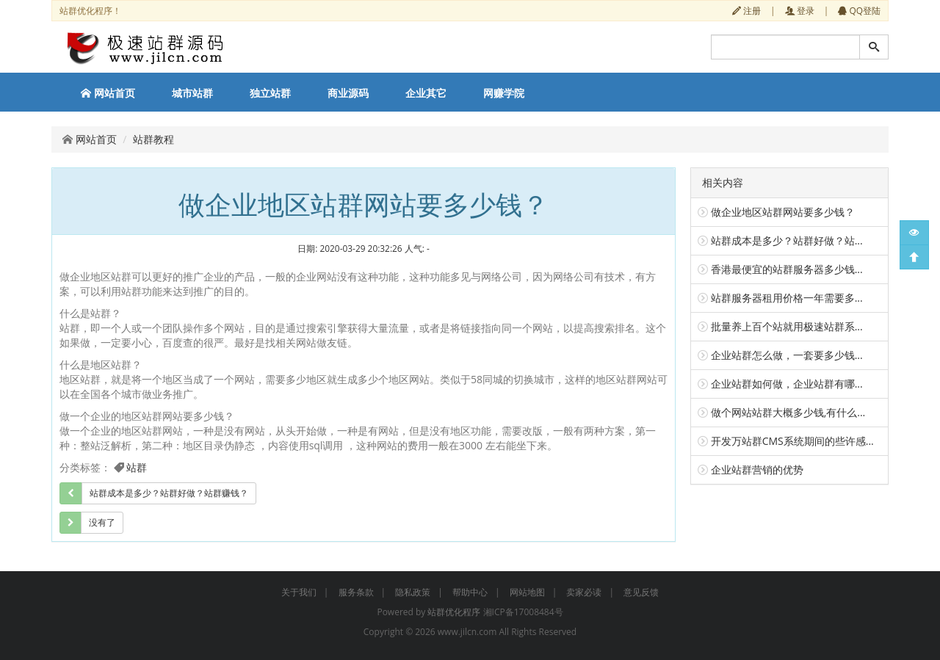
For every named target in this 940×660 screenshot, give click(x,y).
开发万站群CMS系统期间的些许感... (792, 441)
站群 (136, 467)
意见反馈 (641, 592)
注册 (746, 10)
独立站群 (270, 93)
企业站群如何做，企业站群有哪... (787, 384)
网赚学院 (503, 93)
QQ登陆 (859, 10)
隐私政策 (412, 592)
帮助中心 (470, 592)
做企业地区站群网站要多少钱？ (783, 212)
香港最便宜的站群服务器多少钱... (787, 269)
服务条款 (356, 592)
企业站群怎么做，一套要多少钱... (787, 355)
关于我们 (299, 592)
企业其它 (425, 93)
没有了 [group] (102, 522)
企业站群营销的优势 (757, 469)
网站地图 (527, 592)
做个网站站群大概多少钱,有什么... (788, 412)
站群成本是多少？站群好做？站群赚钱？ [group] (169, 493)
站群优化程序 (453, 612)
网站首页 (108, 93)
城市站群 (192, 93)
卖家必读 (583, 592)
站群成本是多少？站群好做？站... (787, 240)
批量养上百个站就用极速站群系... (787, 326)
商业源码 (348, 93)
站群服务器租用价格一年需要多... (787, 298)
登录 (799, 10)
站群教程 (153, 139)
